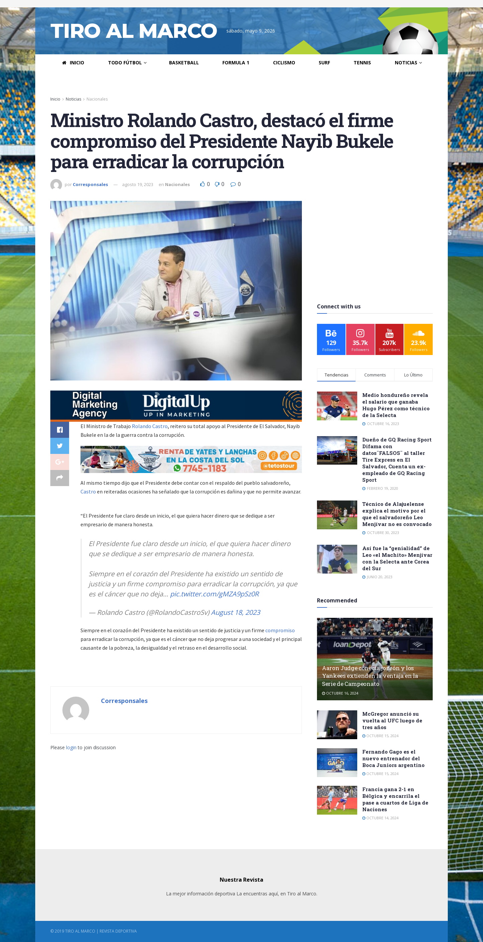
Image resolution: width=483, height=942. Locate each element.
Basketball (184, 62)
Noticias (406, 62)
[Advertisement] (375, 243)
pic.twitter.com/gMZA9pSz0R (214, 593)
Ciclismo (284, 62)
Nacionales (97, 99)
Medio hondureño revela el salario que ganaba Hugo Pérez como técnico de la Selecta (396, 405)
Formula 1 (235, 62)
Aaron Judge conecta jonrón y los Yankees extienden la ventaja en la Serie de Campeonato (370, 676)
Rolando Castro (150, 426)
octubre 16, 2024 (340, 693)
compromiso (280, 630)
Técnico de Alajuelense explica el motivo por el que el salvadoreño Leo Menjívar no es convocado (397, 514)
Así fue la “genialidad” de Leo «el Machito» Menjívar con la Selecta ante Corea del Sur (397, 558)
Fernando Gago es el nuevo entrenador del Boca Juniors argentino (393, 758)
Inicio (73, 62)
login (71, 747)
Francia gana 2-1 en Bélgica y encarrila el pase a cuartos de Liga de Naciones (395, 799)
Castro (88, 491)
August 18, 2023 (235, 612)
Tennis (362, 62)
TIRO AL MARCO (133, 31)
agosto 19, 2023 (137, 184)
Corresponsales (90, 184)
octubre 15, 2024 (380, 735)
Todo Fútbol (125, 62)
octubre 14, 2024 (380, 817)
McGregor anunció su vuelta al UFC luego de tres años (392, 720)
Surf (324, 62)
